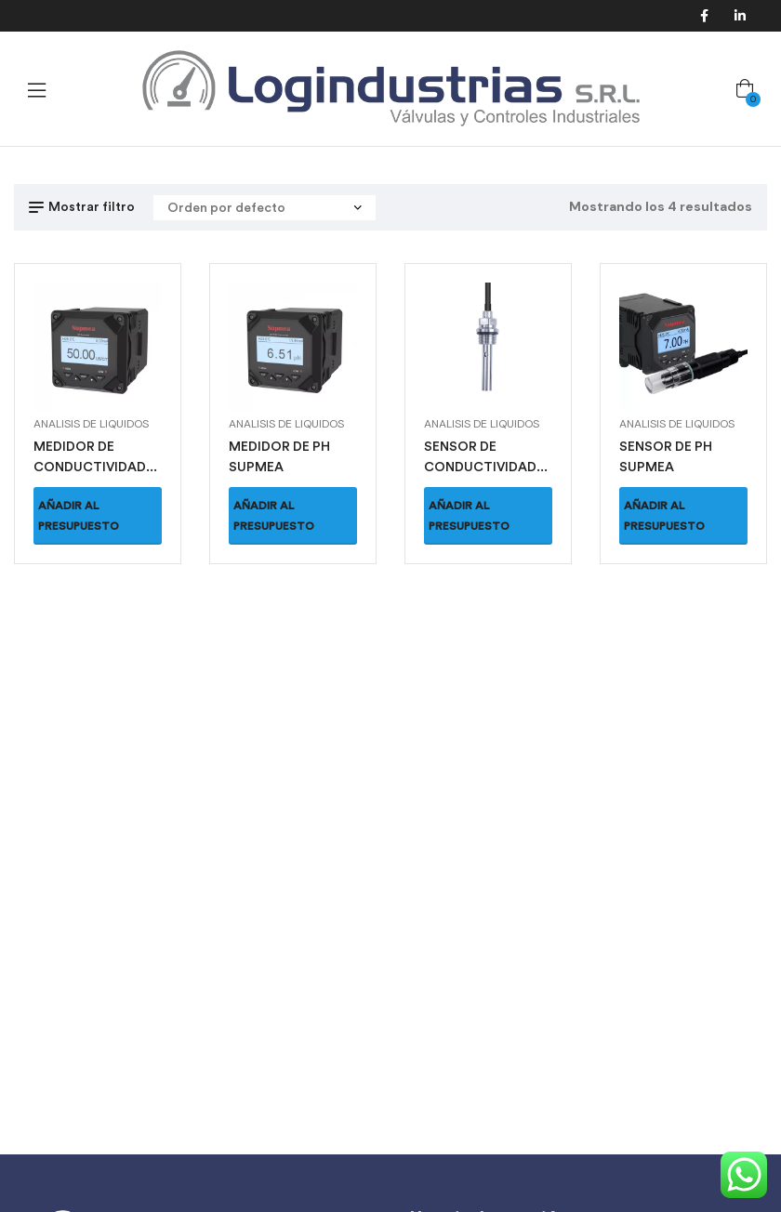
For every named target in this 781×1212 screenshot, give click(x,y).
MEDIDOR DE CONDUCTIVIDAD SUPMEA (89, 467)
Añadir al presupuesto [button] (78, 516)
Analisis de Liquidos (91, 423)
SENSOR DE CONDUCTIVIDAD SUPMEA (480, 467)
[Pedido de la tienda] (264, 207)
